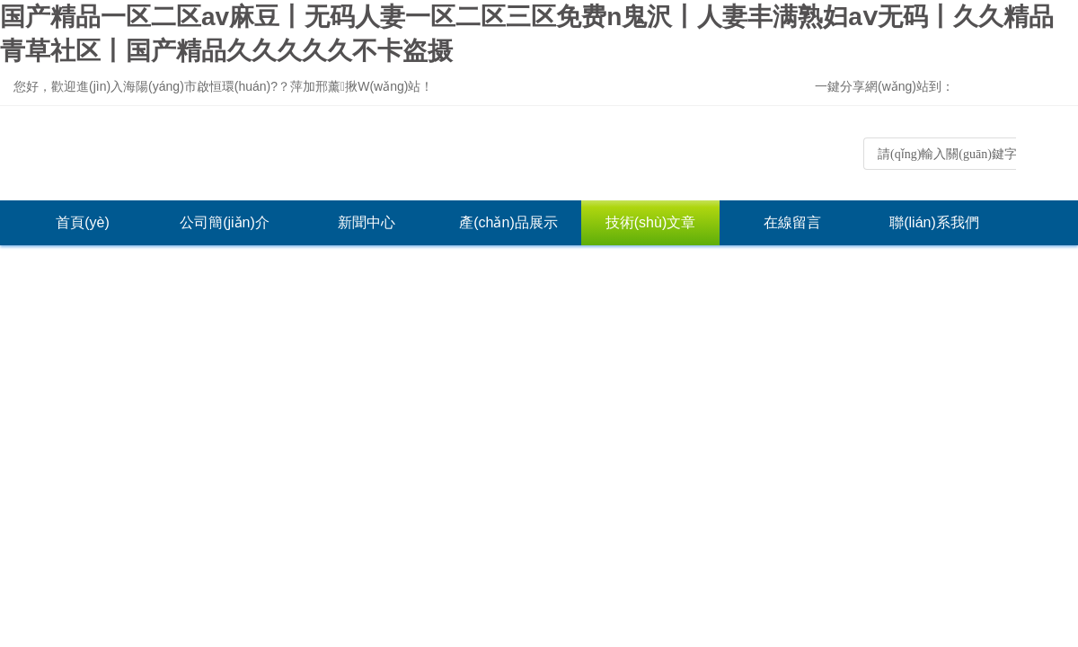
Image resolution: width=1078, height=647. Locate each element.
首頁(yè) (83, 222)
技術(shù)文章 (650, 222)
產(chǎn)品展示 (508, 222)
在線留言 (792, 222)
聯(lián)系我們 (934, 222)
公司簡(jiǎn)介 (225, 222)
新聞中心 (366, 222)
